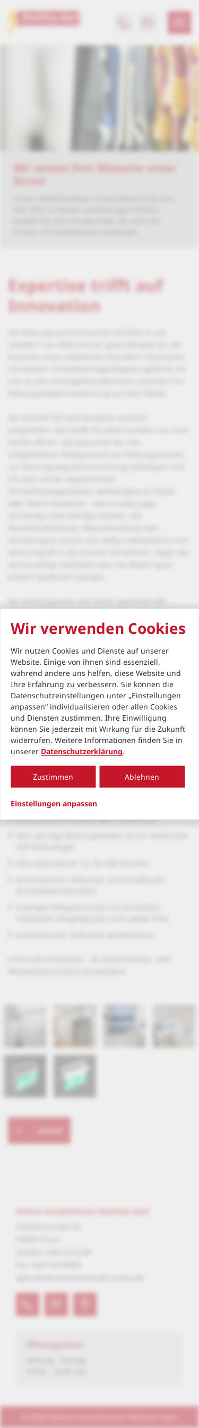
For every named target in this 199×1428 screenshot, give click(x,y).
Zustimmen (53, 777)
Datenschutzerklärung (82, 751)
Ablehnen (142, 777)
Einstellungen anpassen (54, 803)
